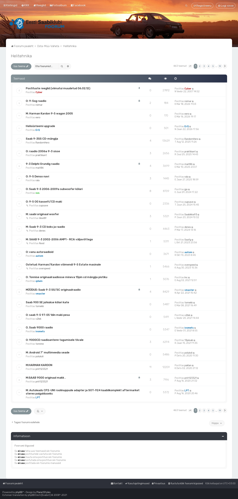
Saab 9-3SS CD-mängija (42, 138)
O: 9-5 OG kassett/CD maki (44, 201)
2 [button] (199, 66)
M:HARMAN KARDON (39, 365)
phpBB (19, 492)
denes (42, 230)
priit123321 (42, 369)
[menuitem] (25, 5)
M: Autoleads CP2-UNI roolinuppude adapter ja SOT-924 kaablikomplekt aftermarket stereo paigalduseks (82, 392)
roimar (39, 105)
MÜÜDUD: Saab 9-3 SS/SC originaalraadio (53, 289)
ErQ (38, 130)
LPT (38, 397)
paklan (187, 365)
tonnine (40, 343)
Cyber (39, 92)
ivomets (40, 331)
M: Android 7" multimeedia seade (47, 352)
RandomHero (42, 142)
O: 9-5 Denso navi (37, 176)
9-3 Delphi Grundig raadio (43, 163)
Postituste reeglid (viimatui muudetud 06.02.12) (58, 88)
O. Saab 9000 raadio (39, 327)
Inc (186, 277)
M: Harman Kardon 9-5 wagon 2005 (49, 113)
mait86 (40, 167)
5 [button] (213, 66)
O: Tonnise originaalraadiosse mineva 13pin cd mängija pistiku (66, 277)
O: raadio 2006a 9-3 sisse (43, 151)
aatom (39, 256)
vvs (38, 193)
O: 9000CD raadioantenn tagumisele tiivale (54, 339)
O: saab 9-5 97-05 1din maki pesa (48, 314)
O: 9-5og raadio (36, 101)
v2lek (38, 318)
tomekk (40, 306)
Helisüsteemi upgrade (40, 126)
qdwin (39, 281)
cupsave (43, 205)
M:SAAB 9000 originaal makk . (45, 377)
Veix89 (42, 218)
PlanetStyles (44, 492)
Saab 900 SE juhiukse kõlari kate (47, 302)
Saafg (187, 239)
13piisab (188, 340)
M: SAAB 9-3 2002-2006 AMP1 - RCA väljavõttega (59, 239)
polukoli (39, 356)
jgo (186, 189)
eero (38, 117)
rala (38, 180)
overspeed (44, 268)
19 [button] (220, 66)
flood (41, 243)
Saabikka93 (190, 214)
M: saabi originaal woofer (42, 214)
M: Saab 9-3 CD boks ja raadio (45, 226)
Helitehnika (21, 55)
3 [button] (204, 66)
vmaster (40, 293)
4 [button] (208, 66)
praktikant (41, 155)
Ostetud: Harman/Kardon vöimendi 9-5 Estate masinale (63, 264)
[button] (190, 66)
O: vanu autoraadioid (39, 252)
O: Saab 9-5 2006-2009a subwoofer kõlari (54, 189)
